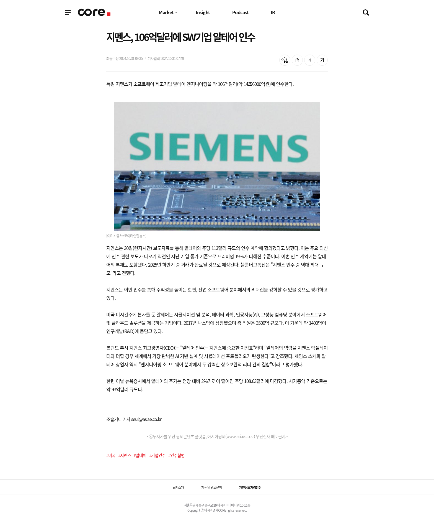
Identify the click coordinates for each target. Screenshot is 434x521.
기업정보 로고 (94, 12)
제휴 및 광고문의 (211, 487)
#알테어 (140, 455)
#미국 (110, 455)
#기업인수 (157, 455)
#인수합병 (176, 455)
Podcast (240, 12)
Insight (203, 12)
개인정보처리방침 (250, 487)
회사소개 (178, 487)
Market (166, 12)
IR (273, 12)
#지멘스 (124, 455)
